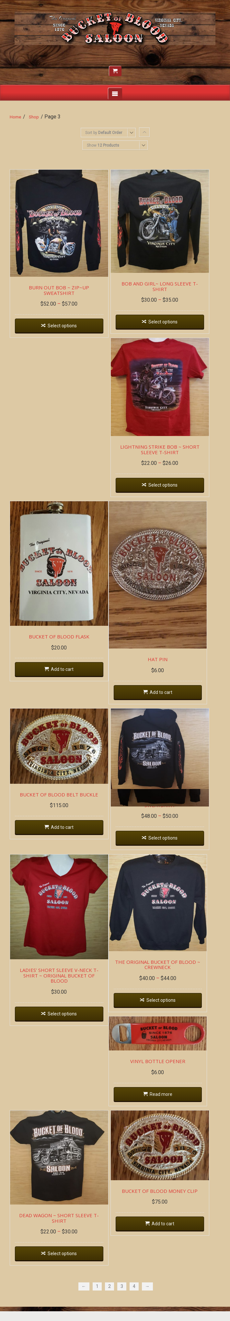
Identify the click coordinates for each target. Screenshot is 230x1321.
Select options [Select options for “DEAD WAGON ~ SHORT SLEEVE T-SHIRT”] (64, 1267)
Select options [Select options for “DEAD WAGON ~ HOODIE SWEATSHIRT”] (169, 844)
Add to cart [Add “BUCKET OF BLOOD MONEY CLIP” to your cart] (169, 1237)
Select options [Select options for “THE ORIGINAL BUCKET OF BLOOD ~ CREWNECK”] (167, 1009)
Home (15, 117)
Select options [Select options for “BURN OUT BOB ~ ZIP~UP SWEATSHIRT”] (64, 324)
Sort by (103, 132)
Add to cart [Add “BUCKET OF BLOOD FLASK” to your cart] (64, 676)
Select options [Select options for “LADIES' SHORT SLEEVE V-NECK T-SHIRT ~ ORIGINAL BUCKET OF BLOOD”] (64, 1018)
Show (103, 145)
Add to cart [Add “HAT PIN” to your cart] (167, 700)
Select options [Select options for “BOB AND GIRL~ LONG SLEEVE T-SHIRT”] (169, 320)
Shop (34, 117)
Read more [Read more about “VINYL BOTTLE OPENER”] (167, 1104)
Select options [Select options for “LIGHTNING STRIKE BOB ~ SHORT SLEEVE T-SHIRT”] (169, 487)
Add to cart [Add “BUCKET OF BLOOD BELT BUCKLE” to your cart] (64, 838)
